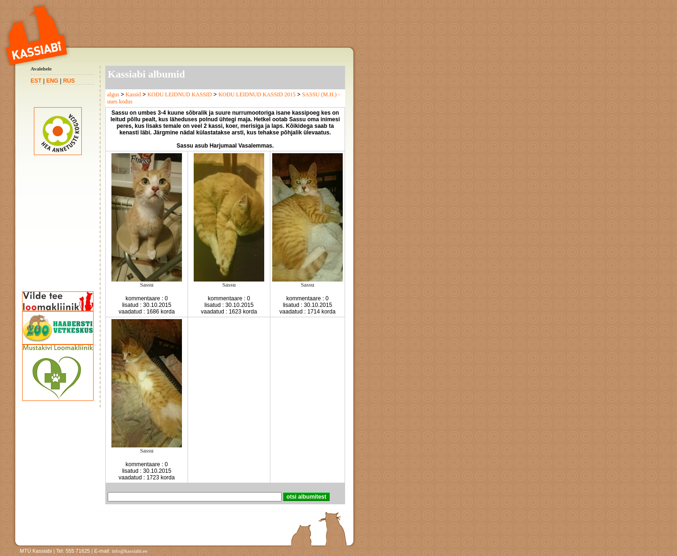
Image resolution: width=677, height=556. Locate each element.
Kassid (133, 94)
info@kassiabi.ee (130, 551)
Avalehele (41, 68)
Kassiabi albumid (146, 74)
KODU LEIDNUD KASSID (179, 94)
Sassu (147, 285)
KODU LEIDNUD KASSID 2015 (256, 94)
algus (113, 94)
